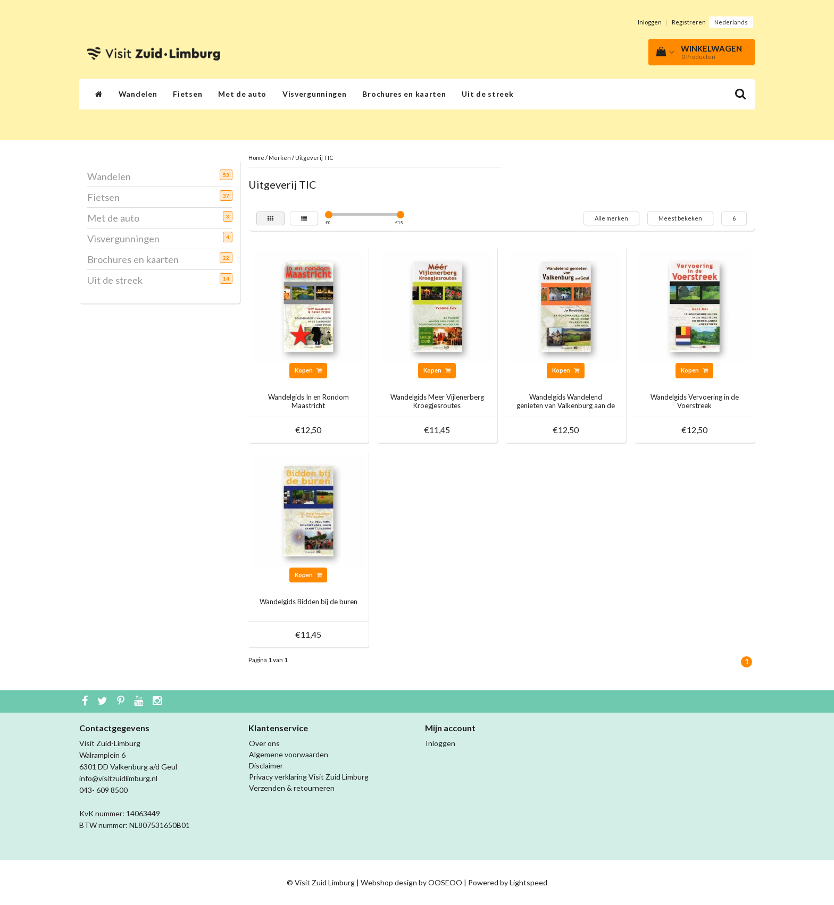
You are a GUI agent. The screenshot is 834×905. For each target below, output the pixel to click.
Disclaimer (266, 765)
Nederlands (731, 22)
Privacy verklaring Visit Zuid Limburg (309, 776)
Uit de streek (487, 93)
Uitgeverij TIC (314, 157)
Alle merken (611, 218)
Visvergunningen (314, 93)
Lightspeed (528, 882)
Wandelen (138, 93)
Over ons (264, 743)
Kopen (308, 370)
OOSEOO (445, 882)
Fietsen (187, 93)
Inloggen (650, 22)
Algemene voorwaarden (288, 754)
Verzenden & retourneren (292, 787)
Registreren (689, 22)
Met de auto (242, 93)
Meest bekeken (680, 218)
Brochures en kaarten (404, 93)
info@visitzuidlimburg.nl (118, 778)
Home (256, 157)
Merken (280, 157)
